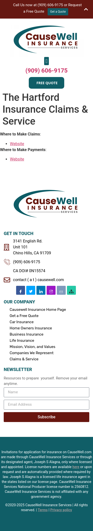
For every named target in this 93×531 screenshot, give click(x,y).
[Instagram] (51, 288)
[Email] (61, 288)
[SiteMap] (71, 288)
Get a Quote (58, 11)
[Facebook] (20, 288)
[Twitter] (30, 288)
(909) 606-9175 (47, 69)
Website (17, 142)
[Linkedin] (40, 288)
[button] (46, 60)
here (75, 465)
